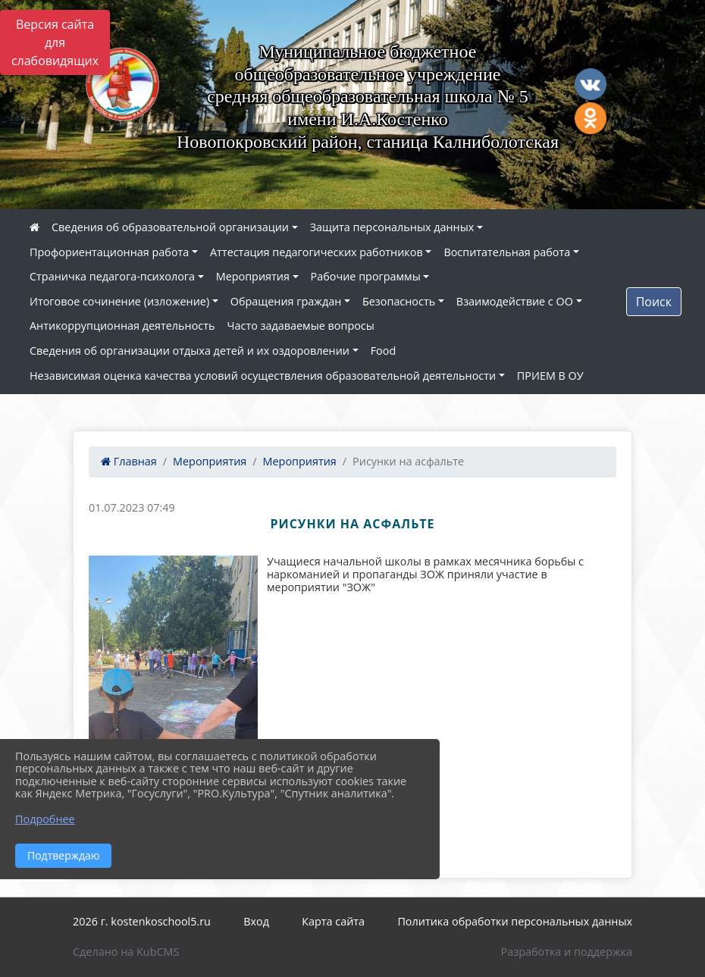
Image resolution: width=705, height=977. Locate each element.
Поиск (654, 301)
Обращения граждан (285, 301)
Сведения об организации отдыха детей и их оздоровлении (189, 350)
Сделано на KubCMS (126, 951)
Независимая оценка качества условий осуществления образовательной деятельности (263, 375)
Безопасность (398, 301)
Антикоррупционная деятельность (122, 325)
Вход (256, 921)
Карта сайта (333, 921)
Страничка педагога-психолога (112, 276)
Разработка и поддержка (566, 951)
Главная (129, 461)
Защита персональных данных (392, 227)
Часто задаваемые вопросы (300, 325)
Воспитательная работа (506, 252)
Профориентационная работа (109, 252)
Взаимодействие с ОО (514, 301)
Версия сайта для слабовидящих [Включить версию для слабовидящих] (55, 42)
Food (383, 350)
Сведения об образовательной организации (170, 227)
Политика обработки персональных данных (514, 921)
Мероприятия (253, 276)
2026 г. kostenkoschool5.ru (142, 921)
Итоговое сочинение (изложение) (119, 301)
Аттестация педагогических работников (316, 252)
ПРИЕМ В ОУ (550, 375)
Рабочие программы (366, 276)
